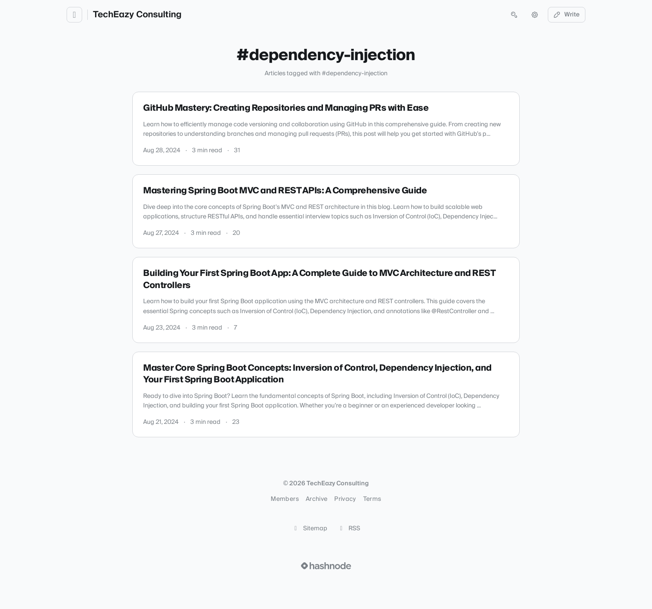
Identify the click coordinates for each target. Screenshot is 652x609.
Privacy (345, 499)
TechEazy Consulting (137, 14)
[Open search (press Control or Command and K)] (514, 14)
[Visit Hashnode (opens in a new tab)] (326, 565)
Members (284, 499)
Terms (372, 499)
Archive (316, 499)
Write (566, 15)
